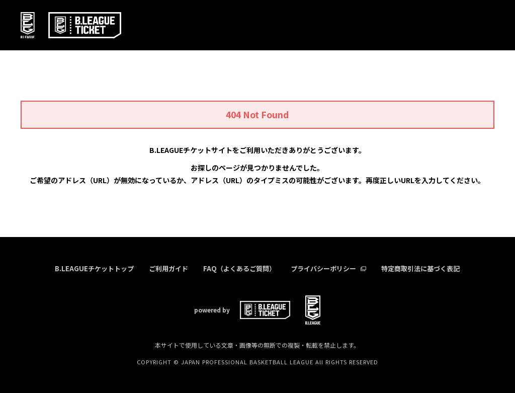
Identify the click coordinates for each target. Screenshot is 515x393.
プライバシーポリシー (328, 268)
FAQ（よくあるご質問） (239, 268)
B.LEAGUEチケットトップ (94, 268)
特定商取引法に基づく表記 (420, 268)
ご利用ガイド (168, 268)
